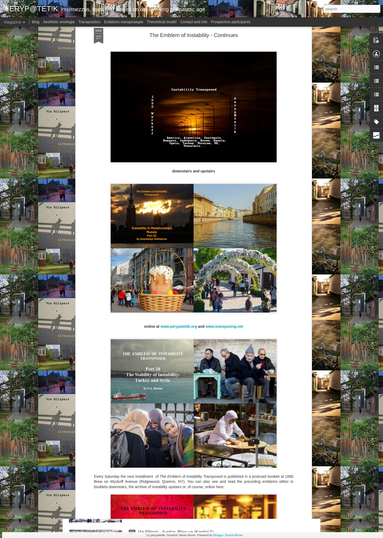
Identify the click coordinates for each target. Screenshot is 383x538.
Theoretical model (161, 22)
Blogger (218, 535)
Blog (35, 22)
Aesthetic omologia (58, 22)
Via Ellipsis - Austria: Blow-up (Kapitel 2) (176, 471)
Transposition (89, 22)
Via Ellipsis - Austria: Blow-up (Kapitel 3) (176, 411)
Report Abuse (234, 535)
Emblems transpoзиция (123, 22)
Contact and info (193, 22)
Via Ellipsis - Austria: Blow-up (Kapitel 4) (176, 350)
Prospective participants (231, 22)
